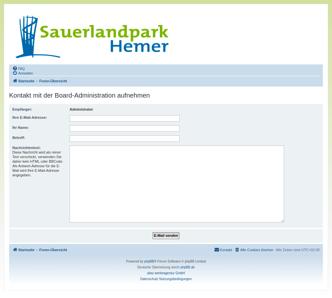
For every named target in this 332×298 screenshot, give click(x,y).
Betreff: (18, 138)
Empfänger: (22, 109)
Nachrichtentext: (26, 148)
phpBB (149, 261)
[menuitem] (18, 68)
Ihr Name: (20, 127)
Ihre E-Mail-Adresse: (29, 117)
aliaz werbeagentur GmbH (166, 273)
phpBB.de (187, 267)
